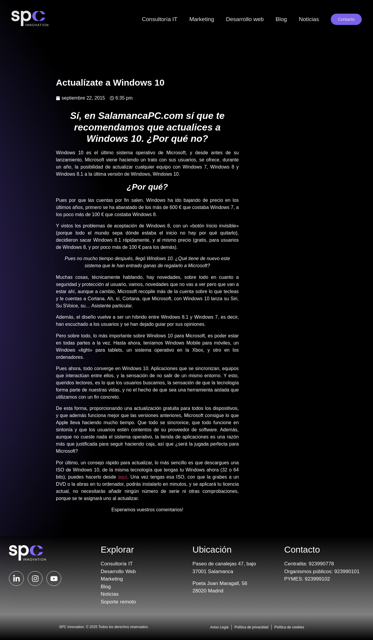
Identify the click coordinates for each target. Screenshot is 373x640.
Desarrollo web (245, 12)
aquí (122, 476)
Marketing (201, 12)
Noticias (309, 12)
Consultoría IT (159, 12)
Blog (281, 12)
